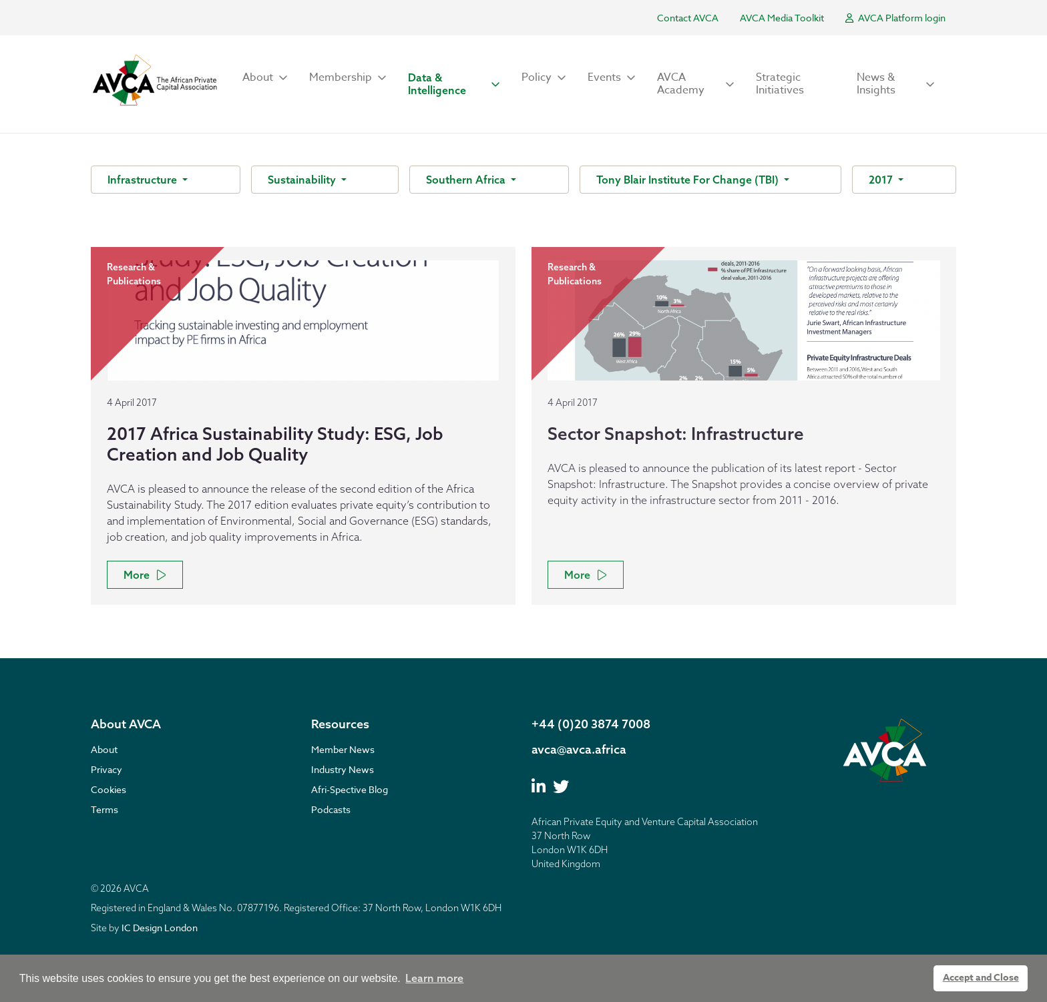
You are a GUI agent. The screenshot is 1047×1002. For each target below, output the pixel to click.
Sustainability (303, 179)
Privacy (106, 769)
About (104, 749)
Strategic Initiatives (780, 83)
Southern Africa (467, 179)
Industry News (342, 769)
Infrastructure (144, 179)
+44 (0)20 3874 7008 (591, 724)
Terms (104, 809)
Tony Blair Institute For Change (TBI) (688, 179)
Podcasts (331, 809)
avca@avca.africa (579, 749)
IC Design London (160, 927)
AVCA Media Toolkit (782, 17)
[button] (265, 77)
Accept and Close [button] (981, 978)
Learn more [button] (434, 978)
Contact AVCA (687, 17)
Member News (343, 749)
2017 (882, 179)
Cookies (108, 789)
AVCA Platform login (895, 17)
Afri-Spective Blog (349, 789)
